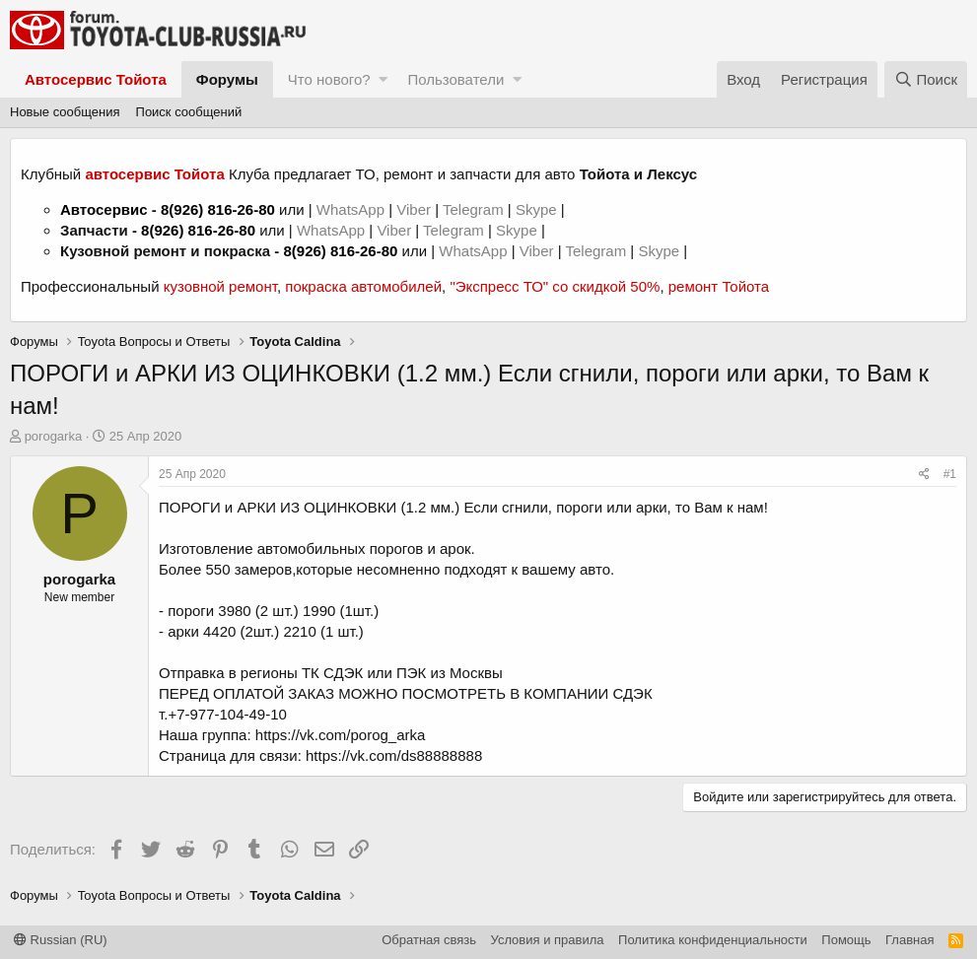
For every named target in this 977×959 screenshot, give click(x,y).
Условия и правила (547, 939)
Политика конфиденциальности (712, 939)
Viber (413, 209)
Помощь (846, 939)
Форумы (227, 79)
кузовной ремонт (220, 286)
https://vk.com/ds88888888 (394, 755)
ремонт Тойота (718, 286)
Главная (909, 939)
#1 (949, 474)
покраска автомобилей (363, 286)
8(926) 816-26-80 (218, 209)
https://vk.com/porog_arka (340, 734)
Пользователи (455, 79)
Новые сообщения (65, 111)
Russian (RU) (60, 939)
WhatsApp (352, 209)
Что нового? (329, 79)
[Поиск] (925, 79)
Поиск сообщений (189, 111)
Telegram (475, 209)
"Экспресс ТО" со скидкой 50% (555, 286)
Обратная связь (429, 939)
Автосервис (104, 209)
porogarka (54, 436)
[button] (383, 79)
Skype (538, 209)
